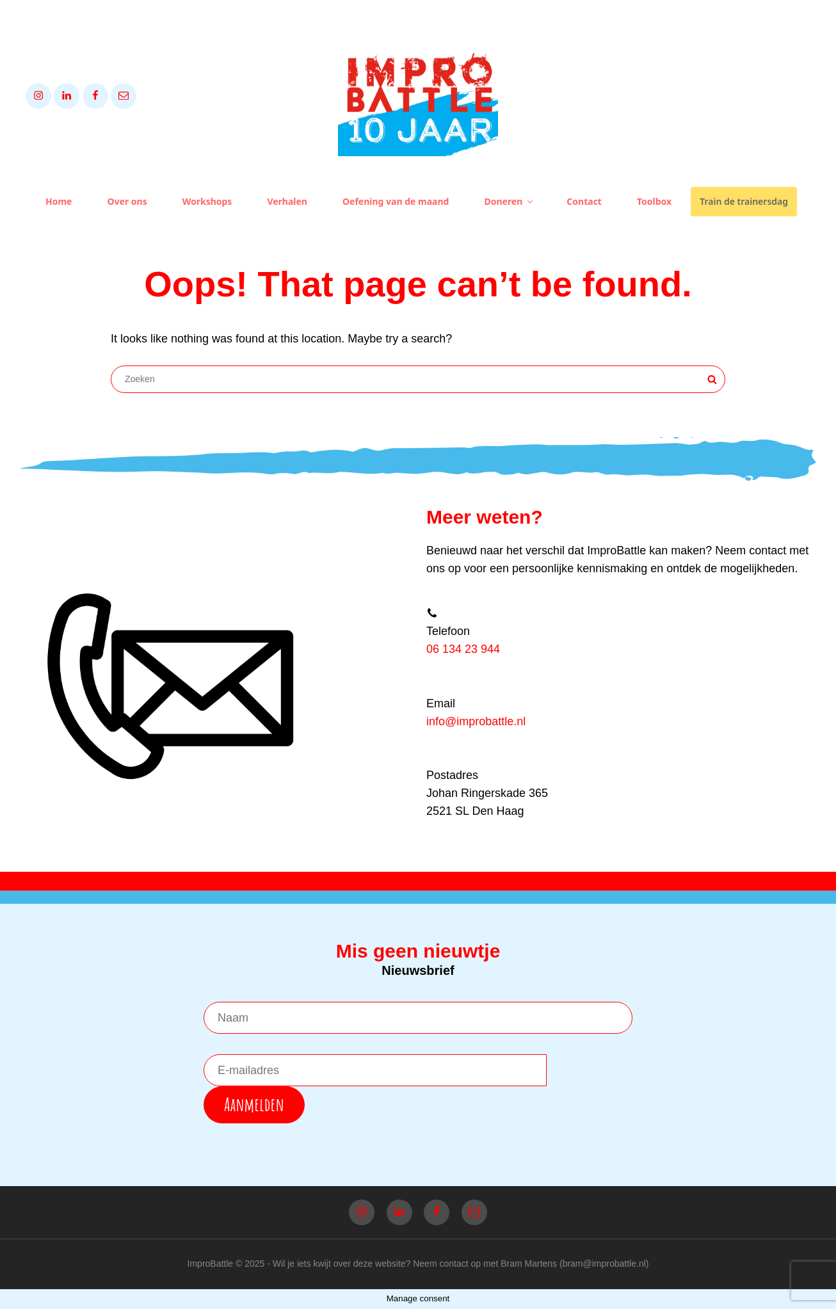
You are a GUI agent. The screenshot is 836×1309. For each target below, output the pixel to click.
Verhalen (287, 201)
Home (58, 201)
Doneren (509, 201)
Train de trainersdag (744, 201)
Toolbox (654, 201)
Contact (584, 201)
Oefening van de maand (395, 201)
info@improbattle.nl (476, 721)
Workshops (207, 201)
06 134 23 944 (463, 649)
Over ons (127, 201)
